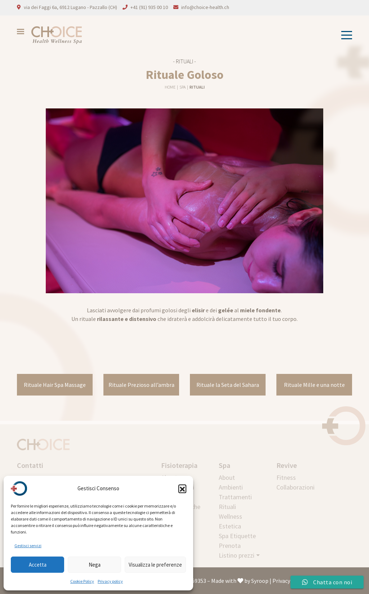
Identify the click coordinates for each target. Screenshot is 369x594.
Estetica (230, 526)
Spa (182, 87)
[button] (182, 488)
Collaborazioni (295, 487)
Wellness (230, 516)
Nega (95, 564)
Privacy (281, 580)
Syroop (259, 580)
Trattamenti (235, 497)
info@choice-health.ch (205, 7)
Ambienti (231, 487)
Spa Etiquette (237, 536)
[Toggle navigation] (344, 35)
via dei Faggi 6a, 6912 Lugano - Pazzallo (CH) (70, 7)
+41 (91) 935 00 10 (149, 7)
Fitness (286, 477)
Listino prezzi (236, 555)
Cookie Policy (82, 581)
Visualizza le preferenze (155, 564)
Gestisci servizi (27, 545)
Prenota (230, 545)
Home (170, 87)
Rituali (197, 87)
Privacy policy (110, 581)
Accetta (37, 564)
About (227, 477)
